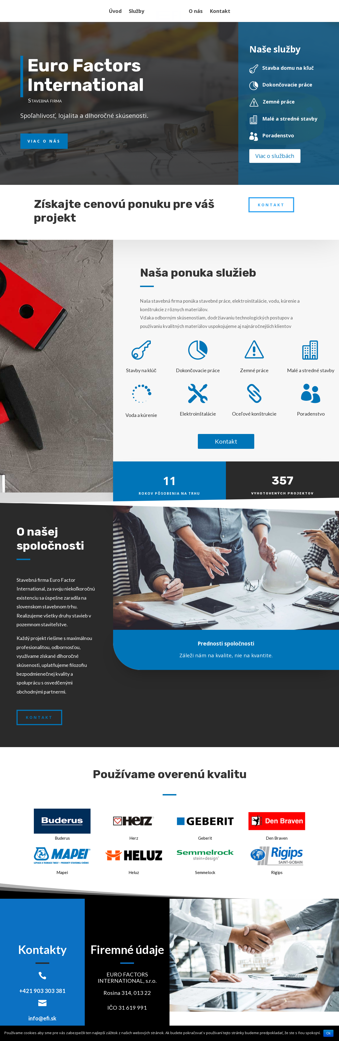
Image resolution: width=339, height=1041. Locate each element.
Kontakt (219, 11)
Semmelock (205, 872)
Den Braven (277, 838)
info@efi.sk (42, 1018)
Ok (328, 1033)
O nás (194, 11)
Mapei (62, 872)
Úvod (116, 11)
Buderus (62, 838)
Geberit (205, 838)
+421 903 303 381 (42, 990)
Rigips (277, 872)
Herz (133, 838)
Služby (137, 11)
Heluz (134, 872)
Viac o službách (274, 156)
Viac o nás (44, 141)
